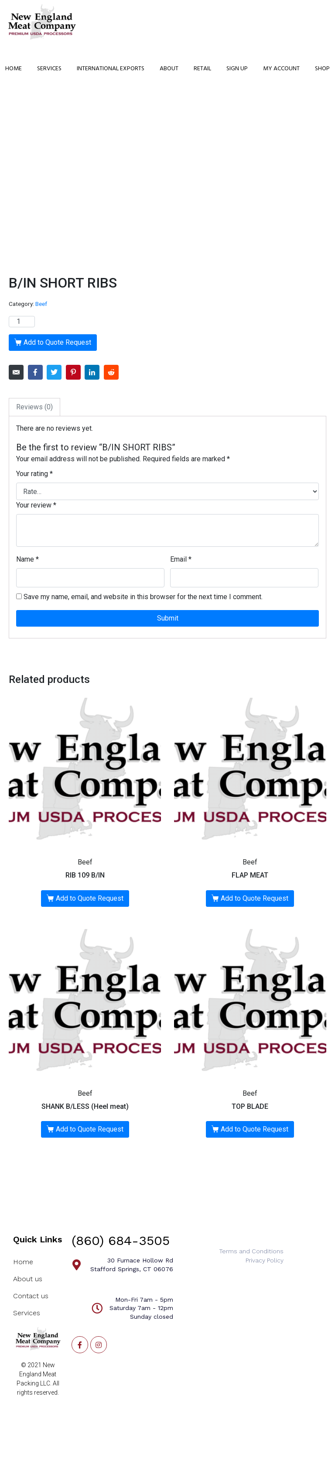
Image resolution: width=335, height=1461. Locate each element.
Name (27, 559)
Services (49, 69)
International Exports (110, 69)
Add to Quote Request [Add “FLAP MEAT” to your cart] (254, 898)
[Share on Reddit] (111, 372)
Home (13, 69)
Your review (36, 505)
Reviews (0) (34, 407)
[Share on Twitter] (54, 372)
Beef (41, 303)
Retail (202, 69)
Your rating (34, 474)
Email (180, 559)
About (169, 69)
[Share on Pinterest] (73, 372)
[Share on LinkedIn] (92, 372)
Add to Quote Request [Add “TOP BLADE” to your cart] (254, 1129)
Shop (322, 69)
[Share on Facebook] (35, 372)
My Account (281, 69)
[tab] (34, 407)
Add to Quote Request (57, 342)
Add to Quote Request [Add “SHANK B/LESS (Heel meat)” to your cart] (89, 1129)
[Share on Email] (16, 372)
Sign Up (237, 69)
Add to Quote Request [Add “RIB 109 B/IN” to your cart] (89, 898)
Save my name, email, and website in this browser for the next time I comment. (143, 597)
